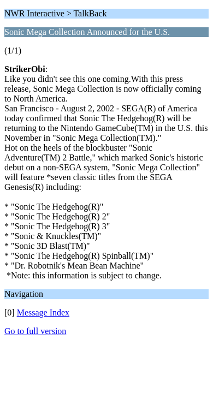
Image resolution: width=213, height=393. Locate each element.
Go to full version (35, 331)
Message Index (43, 312)
